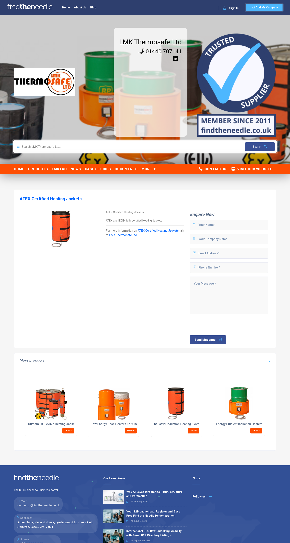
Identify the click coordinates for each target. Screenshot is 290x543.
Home (66, 7)
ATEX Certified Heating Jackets (158, 230)
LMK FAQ (59, 169)
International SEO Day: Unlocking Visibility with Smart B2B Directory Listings (154, 533)
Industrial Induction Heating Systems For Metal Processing (193, 424)
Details (68, 430)
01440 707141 (160, 51)
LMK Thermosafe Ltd (150, 42)
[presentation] (217, 324)
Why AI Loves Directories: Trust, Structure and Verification (154, 494)
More (146, 169)
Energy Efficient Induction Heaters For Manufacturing (252, 424)
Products (38, 169)
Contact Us (213, 169)
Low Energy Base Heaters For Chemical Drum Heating (128, 424)
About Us (80, 7)
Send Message (208, 340)
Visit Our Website (252, 169)
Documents (126, 169)
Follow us (202, 496)
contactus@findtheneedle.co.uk (38, 505)
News (76, 169)
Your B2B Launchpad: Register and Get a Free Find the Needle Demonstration (153, 514)
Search (260, 146)
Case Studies (98, 169)
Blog (93, 7)
